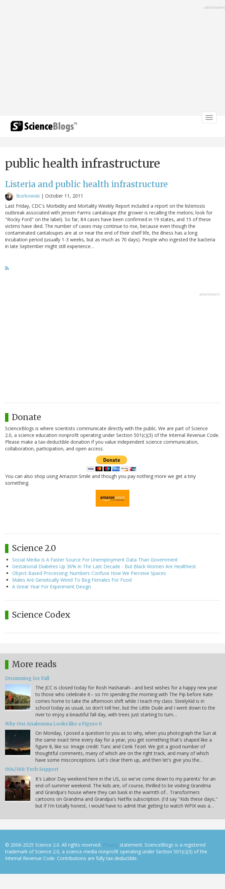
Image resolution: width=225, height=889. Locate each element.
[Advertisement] (112, 58)
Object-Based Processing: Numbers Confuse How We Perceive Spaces (89, 573)
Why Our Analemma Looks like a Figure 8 (53, 724)
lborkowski (28, 196)
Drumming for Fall (27, 678)
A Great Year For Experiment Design (51, 586)
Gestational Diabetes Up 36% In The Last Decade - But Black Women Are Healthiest (104, 566)
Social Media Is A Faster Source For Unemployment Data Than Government (95, 559)
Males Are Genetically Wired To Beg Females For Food (72, 580)
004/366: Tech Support (31, 769)
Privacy (110, 845)
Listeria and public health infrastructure (86, 184)
